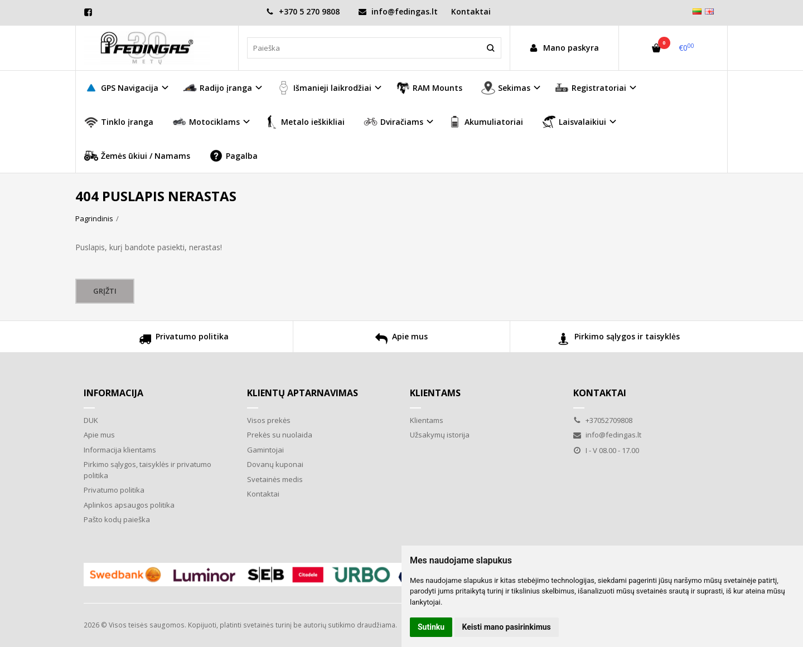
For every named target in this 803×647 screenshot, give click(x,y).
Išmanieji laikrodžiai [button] (324, 88)
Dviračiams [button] (393, 122)
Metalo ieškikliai (304, 122)
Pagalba (233, 156)
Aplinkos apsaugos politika (129, 505)
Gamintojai (265, 450)
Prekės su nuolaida (279, 435)
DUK (91, 420)
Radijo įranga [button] (217, 88)
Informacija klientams (120, 450)
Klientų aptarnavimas (302, 393)
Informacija (113, 393)
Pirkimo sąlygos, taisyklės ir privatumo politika (147, 469)
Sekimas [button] (505, 88)
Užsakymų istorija (440, 435)
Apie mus (401, 340)
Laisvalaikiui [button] (574, 122)
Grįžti (105, 291)
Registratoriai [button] (590, 88)
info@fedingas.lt (398, 11)
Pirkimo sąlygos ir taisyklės (619, 340)
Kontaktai (471, 11)
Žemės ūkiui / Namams (137, 156)
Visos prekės (269, 420)
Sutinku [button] (431, 626)
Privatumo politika (184, 340)
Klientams (435, 393)
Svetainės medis (275, 479)
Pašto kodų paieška (117, 519)
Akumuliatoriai (485, 122)
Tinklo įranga (118, 122)
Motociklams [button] (206, 122)
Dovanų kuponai (275, 464)
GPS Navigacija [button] (121, 88)
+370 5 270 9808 (303, 11)
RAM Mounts (429, 88)
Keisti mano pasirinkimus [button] (506, 626)
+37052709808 (602, 420)
